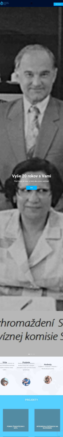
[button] (31, 3)
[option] (31, 182)
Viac (31, 187)
